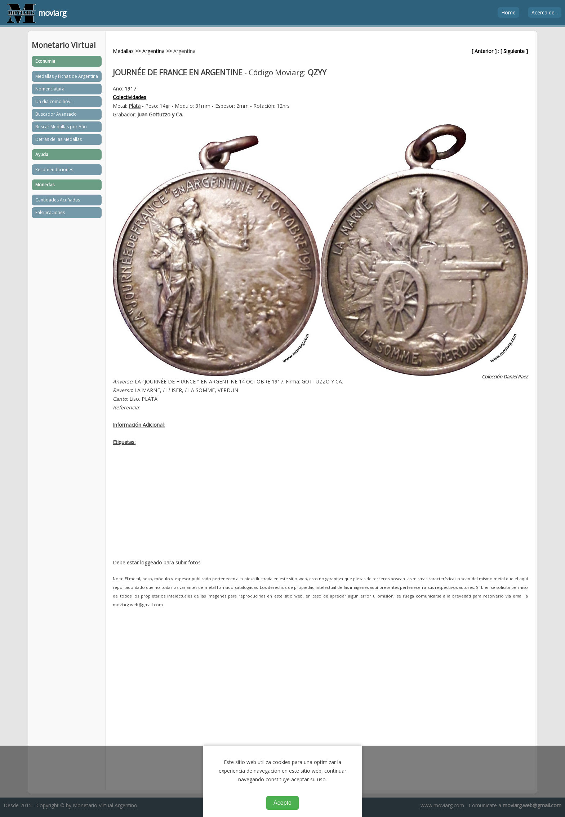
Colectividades (129, 97)
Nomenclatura (49, 89)
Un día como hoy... (54, 101)
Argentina (153, 51)
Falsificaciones (50, 212)
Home (508, 12)
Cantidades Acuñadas (57, 200)
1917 (130, 88)
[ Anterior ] (484, 51)
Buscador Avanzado (56, 114)
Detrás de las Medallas (58, 139)
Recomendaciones (54, 169)
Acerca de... (544, 12)
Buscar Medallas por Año (61, 127)
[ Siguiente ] (514, 51)
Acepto (282, 803)
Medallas (123, 51)
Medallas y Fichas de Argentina (66, 76)
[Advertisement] (320, 507)
